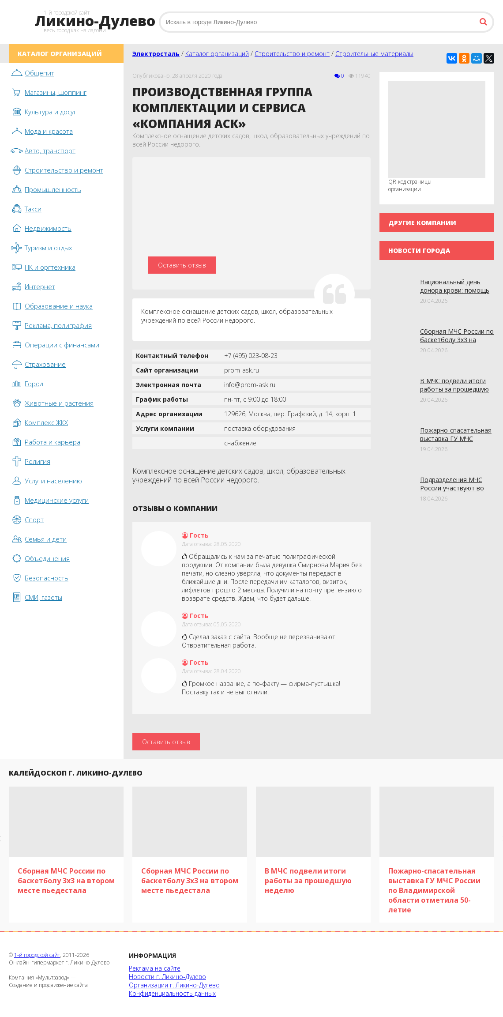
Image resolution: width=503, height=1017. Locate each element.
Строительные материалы (374, 53)
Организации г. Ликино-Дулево (174, 985)
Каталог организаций (217, 53)
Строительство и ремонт (292, 53)
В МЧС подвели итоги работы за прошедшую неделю (454, 389)
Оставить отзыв (182, 265)
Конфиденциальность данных (172, 993)
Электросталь (156, 53)
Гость (195, 535)
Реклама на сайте (154, 968)
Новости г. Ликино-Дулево (167, 976)
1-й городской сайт (37, 955)
